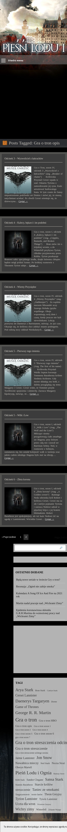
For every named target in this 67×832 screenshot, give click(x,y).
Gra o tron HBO (48, 720)
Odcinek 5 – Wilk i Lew (16, 415)
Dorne (54, 701)
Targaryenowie (22, 794)
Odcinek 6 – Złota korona (17, 479)
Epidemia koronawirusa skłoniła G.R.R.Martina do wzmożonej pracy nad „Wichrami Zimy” (38, 613)
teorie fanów (37, 794)
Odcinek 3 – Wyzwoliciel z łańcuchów (23, 158)
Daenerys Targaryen (32, 701)
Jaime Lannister (24, 758)
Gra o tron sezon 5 (23, 733)
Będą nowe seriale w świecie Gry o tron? (38, 579)
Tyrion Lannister (26, 799)
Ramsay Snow (58, 774)
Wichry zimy (24, 809)
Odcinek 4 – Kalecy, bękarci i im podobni (25, 222)
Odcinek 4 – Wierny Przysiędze (20, 287)
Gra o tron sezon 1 (42, 726)
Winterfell (41, 809)
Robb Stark (20, 780)
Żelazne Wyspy (54, 810)
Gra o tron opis (23, 725)
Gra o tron (26, 720)
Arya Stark (24, 690)
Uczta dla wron (25, 804)
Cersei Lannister (26, 695)
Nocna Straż (58, 763)
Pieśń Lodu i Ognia (33, 772)
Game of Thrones (27, 707)
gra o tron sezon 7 (22, 737)
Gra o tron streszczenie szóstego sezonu (31, 753)
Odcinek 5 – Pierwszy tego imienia (21, 351)
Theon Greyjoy (53, 794)
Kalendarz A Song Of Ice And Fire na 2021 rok (39, 595)
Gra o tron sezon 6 (44, 733)
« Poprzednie (9, 537)
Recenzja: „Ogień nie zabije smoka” (35, 586)
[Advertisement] (33, 101)
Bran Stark (40, 690)
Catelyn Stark (52, 691)
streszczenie (22, 789)
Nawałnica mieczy (27, 763)
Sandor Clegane (35, 779)
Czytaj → (23, 201)
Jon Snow (44, 757)
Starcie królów (44, 784)
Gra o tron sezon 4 (40, 730)
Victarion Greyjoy (44, 804)
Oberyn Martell (23, 767)
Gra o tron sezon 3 (23, 730)
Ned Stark (45, 763)
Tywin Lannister (48, 798)
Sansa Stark (54, 779)
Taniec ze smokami (45, 789)
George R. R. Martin (33, 712)
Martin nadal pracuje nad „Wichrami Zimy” (39, 603)
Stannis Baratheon (24, 784)
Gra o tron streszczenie (31, 748)
